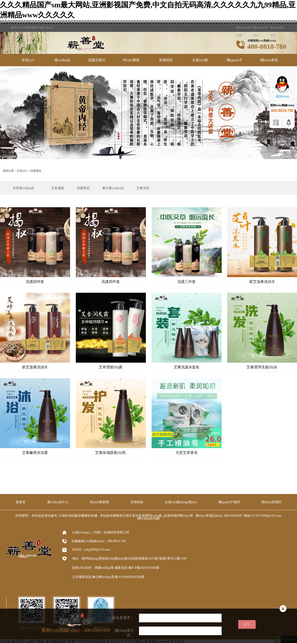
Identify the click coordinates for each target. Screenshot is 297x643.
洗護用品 (83, 188)
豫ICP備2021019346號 (143, 567)
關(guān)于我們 (235, 66)
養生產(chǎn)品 (113, 188)
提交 (247, 624)
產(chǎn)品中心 (62, 66)
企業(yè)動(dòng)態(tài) (200, 66)
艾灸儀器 (57, 188)
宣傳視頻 (166, 60)
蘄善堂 (20, 502)
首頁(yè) (28, 60)
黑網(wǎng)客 (104, 567)
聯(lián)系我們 (269, 66)
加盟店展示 (96, 60)
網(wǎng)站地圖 (148, 518)
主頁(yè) (21, 170)
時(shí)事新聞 (131, 66)
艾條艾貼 (142, 188)
